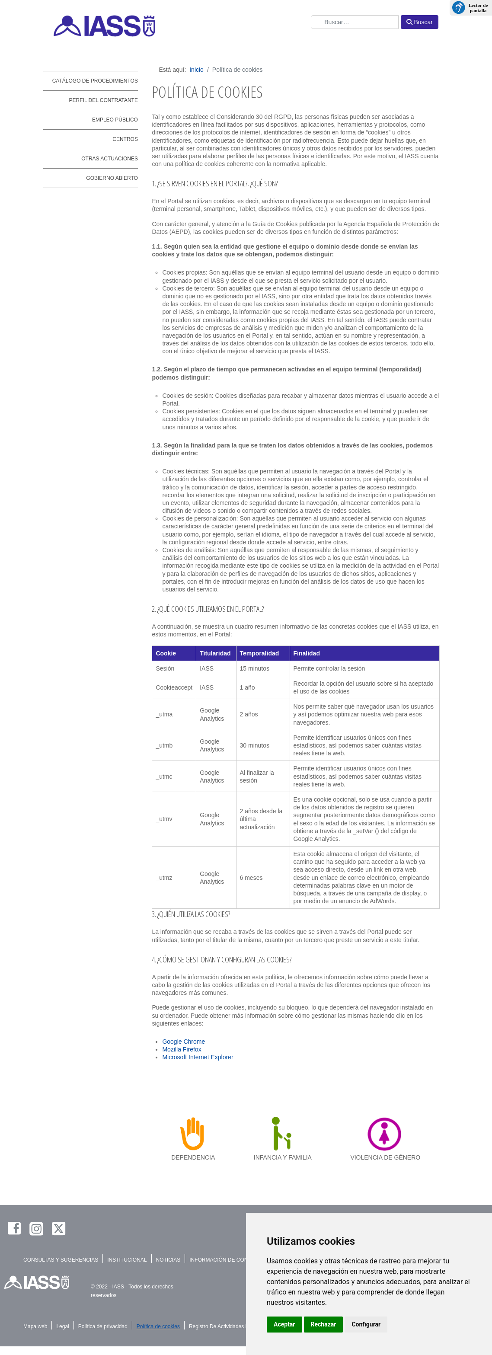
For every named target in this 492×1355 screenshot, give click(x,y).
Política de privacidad (103, 1326)
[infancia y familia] (282, 1133)
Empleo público (115, 120)
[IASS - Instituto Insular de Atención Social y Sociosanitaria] (167, 26)
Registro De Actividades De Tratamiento (235, 1326)
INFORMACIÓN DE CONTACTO (227, 1260)
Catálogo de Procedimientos (95, 81)
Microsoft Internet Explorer (197, 1057)
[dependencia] (193, 1133)
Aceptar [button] (284, 1324)
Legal (62, 1326)
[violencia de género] (385, 1133)
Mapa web (35, 1326)
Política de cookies (158, 1326)
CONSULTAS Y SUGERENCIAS (60, 1260)
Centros (125, 139)
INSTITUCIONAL (127, 1260)
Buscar (419, 22)
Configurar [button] (365, 1324)
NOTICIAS (168, 1260)
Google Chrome (183, 1041)
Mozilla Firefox (181, 1049)
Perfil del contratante (103, 100)
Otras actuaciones (109, 159)
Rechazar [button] (323, 1324)
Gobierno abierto (112, 178)
